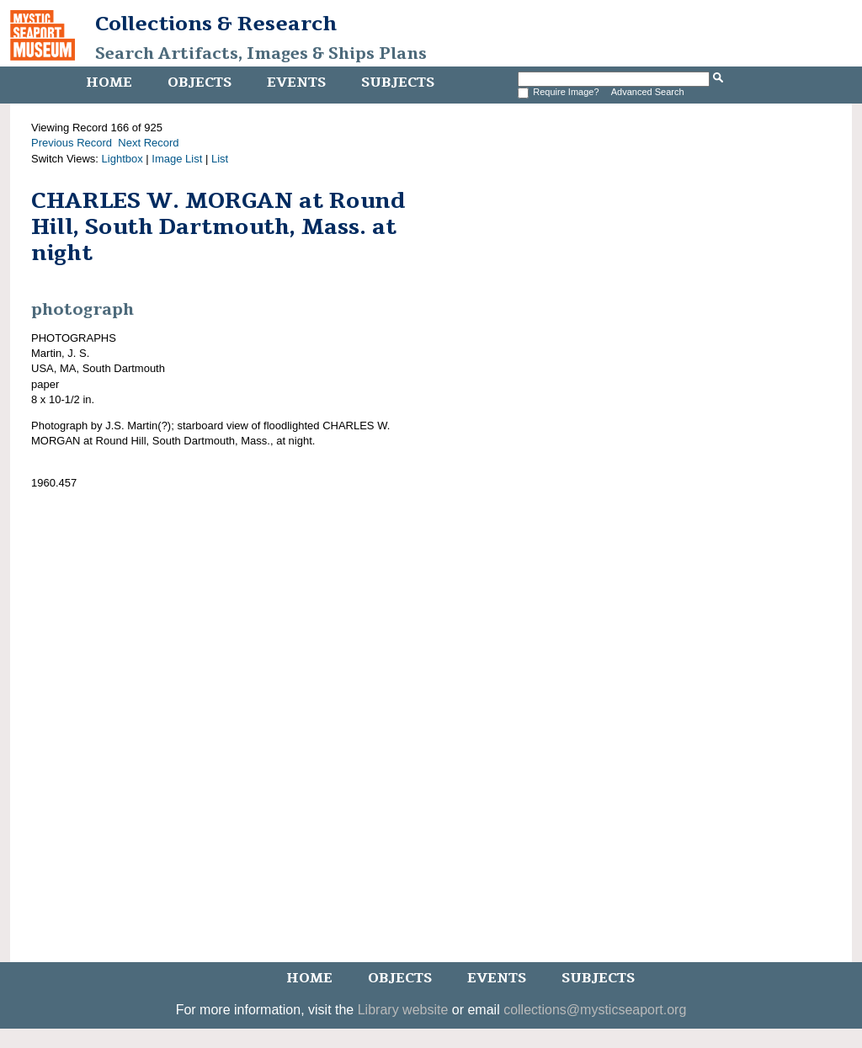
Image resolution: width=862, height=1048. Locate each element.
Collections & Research (216, 23)
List (219, 158)
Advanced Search (647, 92)
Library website (403, 1010)
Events (296, 82)
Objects (199, 82)
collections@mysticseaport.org (594, 1010)
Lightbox (122, 158)
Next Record (148, 142)
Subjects (397, 82)
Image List (177, 158)
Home (109, 82)
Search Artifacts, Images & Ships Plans (261, 54)
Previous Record (71, 142)
